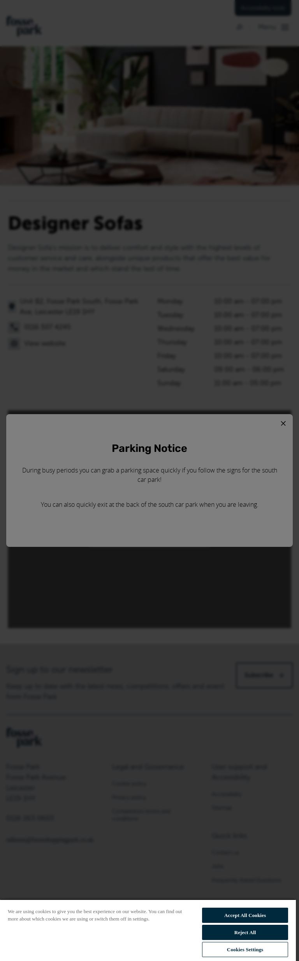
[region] (148, 930)
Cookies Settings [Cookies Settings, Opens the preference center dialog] (245, 949)
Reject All (245, 932)
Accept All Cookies (245, 915)
